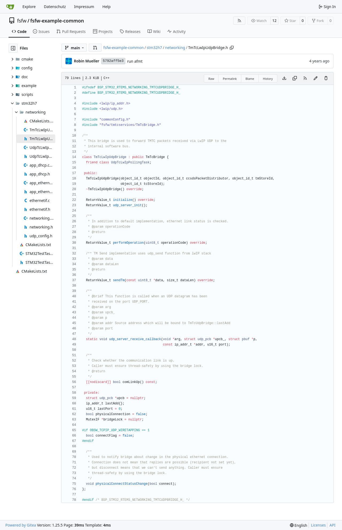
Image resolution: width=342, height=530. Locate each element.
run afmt (135, 61)
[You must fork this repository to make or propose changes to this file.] (315, 78)
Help (106, 6)
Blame (250, 79)
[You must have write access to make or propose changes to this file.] (326, 78)
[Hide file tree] (13, 48)
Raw (211, 79)
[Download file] (284, 78)
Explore (29, 6)
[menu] (298, 525)
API (332, 525)
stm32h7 (154, 47)
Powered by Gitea (20, 525)
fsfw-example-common (57, 20)
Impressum (84, 6)
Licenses (318, 525)
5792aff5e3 (113, 61)
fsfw (21, 20)
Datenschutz (55, 6)
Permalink (230, 79)
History (268, 79)
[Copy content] (294, 78)
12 (274, 20)
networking (175, 47)
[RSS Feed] (239, 21)
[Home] (10, 7)
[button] (95, 48)
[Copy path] (232, 48)
